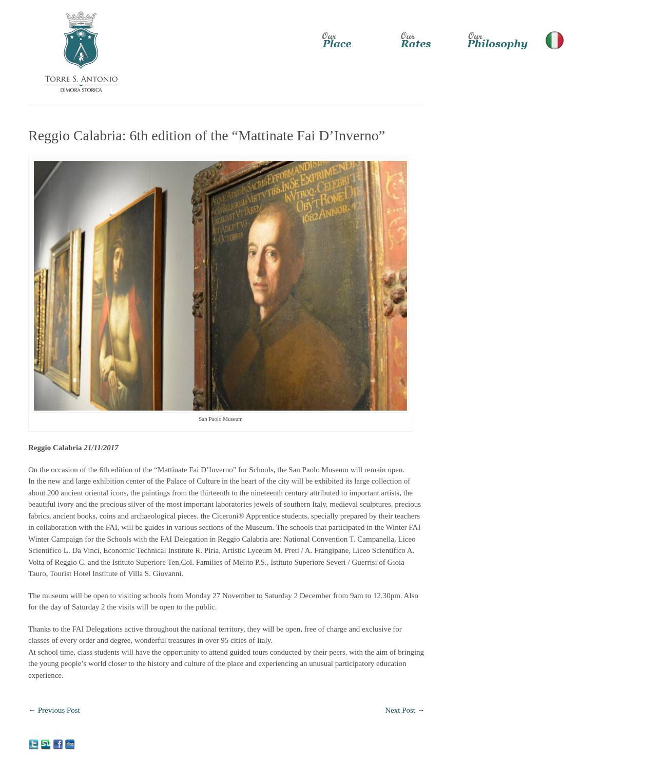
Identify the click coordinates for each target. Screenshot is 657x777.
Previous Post (54, 710)
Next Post (405, 710)
